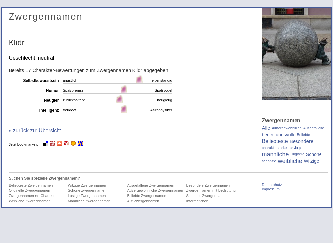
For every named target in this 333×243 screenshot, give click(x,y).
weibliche (290, 161)
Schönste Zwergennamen (206, 196)
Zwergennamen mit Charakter (33, 196)
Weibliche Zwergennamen (30, 201)
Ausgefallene (313, 128)
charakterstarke (274, 148)
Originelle (297, 154)
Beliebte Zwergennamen (146, 196)
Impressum (271, 189)
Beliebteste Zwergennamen (31, 185)
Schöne (313, 154)
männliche (275, 154)
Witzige (311, 161)
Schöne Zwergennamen (87, 190)
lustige (295, 147)
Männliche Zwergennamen (89, 201)
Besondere (302, 141)
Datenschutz (272, 185)
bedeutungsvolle (279, 134)
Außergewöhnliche (287, 128)
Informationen (197, 201)
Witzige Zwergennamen (87, 185)
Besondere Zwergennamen (208, 185)
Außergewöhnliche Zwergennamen (155, 190)
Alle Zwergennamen (143, 201)
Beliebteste (275, 141)
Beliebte (303, 135)
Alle (266, 128)
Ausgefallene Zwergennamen (150, 185)
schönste (269, 161)
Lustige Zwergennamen (87, 196)
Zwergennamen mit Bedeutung (211, 190)
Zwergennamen (46, 16)
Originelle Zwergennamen (29, 190)
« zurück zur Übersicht (35, 130)
